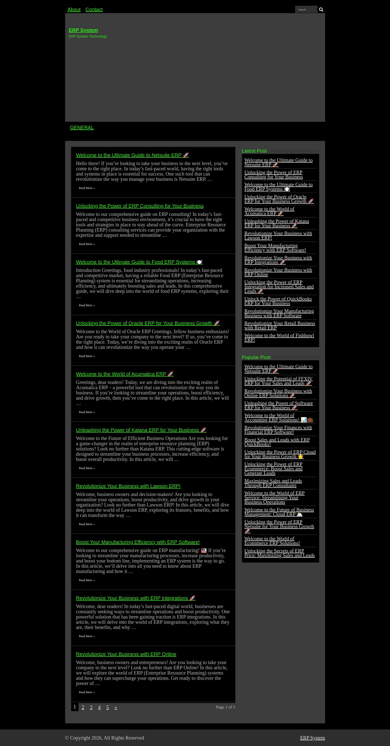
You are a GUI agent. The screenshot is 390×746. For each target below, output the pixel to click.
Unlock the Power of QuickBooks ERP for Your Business (278, 301)
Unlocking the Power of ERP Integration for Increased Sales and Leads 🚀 (279, 286)
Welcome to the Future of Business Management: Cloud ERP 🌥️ (279, 512)
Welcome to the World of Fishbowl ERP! (279, 338)
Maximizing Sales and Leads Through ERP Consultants (273, 483)
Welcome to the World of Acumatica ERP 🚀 (125, 374)
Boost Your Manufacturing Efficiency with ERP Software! (138, 542)
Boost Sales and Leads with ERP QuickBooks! (277, 442)
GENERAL (82, 127)
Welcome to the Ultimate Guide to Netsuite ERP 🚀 (132, 155)
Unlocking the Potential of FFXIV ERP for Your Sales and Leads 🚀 (278, 381)
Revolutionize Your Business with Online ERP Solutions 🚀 (278, 393)
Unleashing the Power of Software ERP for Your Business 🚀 (278, 405)
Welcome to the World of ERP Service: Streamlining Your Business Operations (274, 497)
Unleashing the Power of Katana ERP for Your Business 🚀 (141, 430)
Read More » (87, 188)
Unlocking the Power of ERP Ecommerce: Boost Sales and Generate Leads (273, 468)
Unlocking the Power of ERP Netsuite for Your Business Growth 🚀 (279, 526)
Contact (94, 9)
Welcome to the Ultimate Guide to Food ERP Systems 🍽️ (139, 262)
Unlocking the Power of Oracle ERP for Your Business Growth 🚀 (148, 323)
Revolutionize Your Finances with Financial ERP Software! (278, 430)
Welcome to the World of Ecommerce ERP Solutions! (272, 541)
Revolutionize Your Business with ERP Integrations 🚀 (135, 598)
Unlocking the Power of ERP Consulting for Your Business (140, 206)
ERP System (83, 30)
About (74, 9)
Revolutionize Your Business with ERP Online (126, 654)
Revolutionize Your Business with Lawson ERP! (128, 486)
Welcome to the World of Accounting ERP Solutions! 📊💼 (278, 418)
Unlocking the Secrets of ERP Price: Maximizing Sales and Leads (279, 553)
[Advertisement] (195, 79)
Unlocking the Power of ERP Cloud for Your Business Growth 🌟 (280, 454)
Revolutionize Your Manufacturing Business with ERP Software (279, 313)
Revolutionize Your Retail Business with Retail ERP (279, 325)
